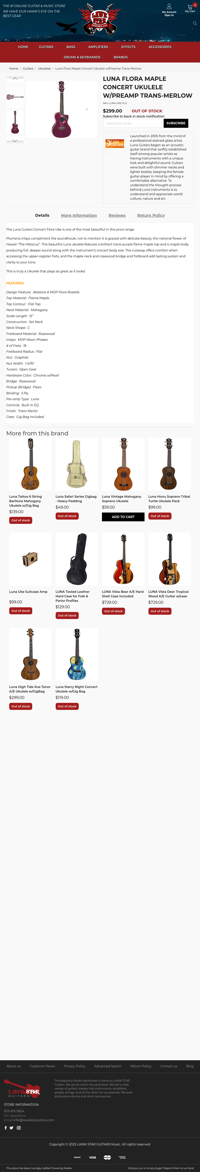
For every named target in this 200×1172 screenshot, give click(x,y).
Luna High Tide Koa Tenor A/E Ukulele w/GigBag (30, 689)
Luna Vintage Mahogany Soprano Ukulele (121, 499)
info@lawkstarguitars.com (33, 1120)
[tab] (42, 215)
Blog (190, 1066)
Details (42, 215)
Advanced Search (107, 1066)
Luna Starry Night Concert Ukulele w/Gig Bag (77, 689)
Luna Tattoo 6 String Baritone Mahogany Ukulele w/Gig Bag (25, 501)
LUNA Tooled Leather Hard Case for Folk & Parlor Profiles (73, 596)
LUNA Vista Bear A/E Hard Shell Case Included (123, 594)
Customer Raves (42, 1066)
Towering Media (61, 1168)
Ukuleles (44, 68)
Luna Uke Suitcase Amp (28, 592)
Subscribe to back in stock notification (134, 116)
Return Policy (151, 215)
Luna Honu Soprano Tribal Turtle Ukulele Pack (169, 499)
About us (13, 1066)
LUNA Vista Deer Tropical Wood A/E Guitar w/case (168, 594)
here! (191, 1168)
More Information (79, 215)
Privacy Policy (74, 1066)
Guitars (28, 68)
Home (23, 47)
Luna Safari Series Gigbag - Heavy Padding (76, 499)
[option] (15, 122)
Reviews (117, 215)
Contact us (169, 1066)
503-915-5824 (14, 1111)
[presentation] (86, 109)
